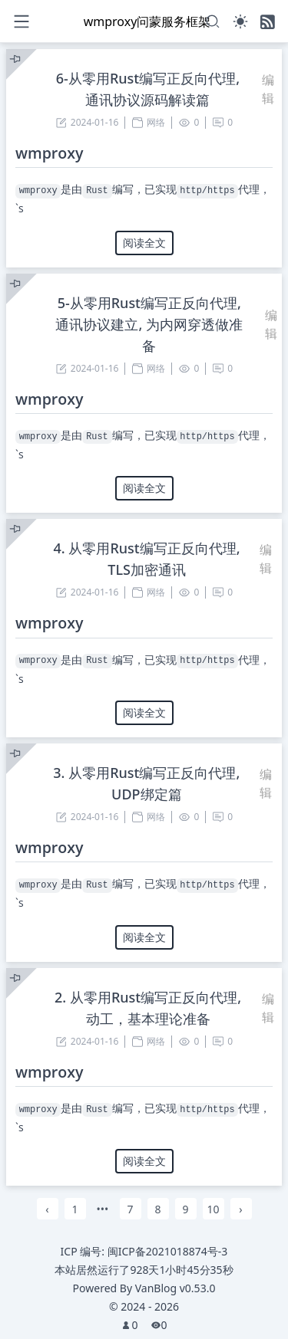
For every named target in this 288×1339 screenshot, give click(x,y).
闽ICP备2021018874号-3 (168, 1251)
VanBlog (175, 1288)
